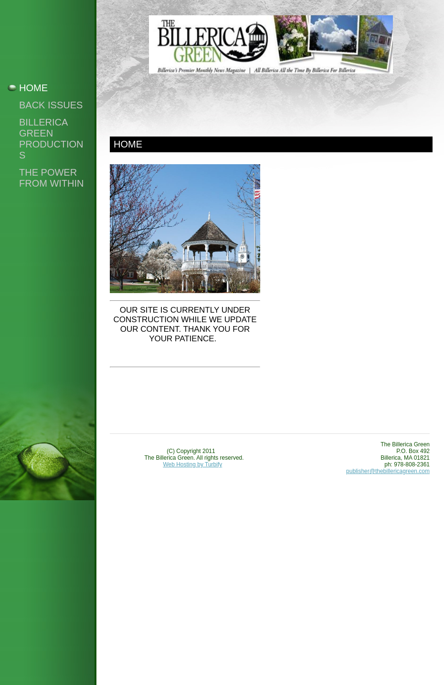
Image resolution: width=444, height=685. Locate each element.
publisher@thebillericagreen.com (388, 471)
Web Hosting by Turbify (192, 464)
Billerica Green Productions (51, 138)
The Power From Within (51, 178)
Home (33, 88)
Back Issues (51, 105)
